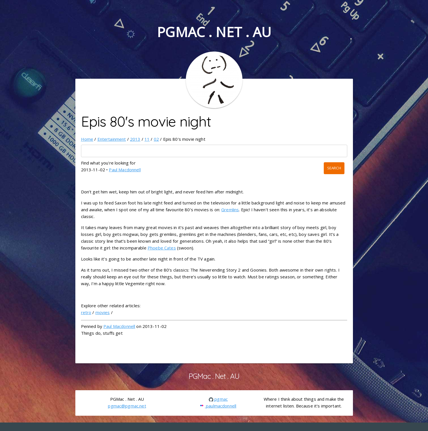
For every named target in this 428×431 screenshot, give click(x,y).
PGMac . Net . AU (214, 32)
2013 (135, 139)
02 (156, 139)
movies (102, 312)
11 (147, 139)
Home (87, 139)
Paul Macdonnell (124, 169)
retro (86, 312)
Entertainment (111, 139)
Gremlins (230, 209)
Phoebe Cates (162, 248)
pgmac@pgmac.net (127, 406)
